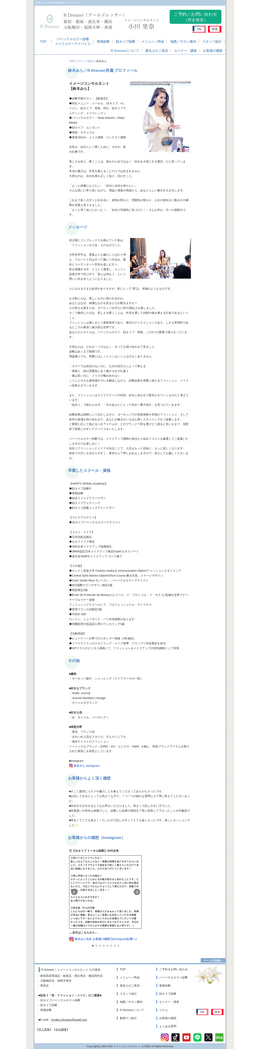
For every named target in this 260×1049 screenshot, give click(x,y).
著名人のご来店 (156, 50)
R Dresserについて (125, 50)
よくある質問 (167, 1026)
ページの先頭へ (213, 960)
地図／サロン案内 (183, 41)
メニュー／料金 (152, 41)
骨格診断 (103, 41)
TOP (43, 41)
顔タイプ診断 (125, 41)
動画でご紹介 (128, 1018)
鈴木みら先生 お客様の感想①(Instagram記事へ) (105, 939)
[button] (93, 946)
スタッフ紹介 (212, 41)
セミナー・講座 (185, 50)
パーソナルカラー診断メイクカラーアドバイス (73, 41)
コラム (163, 1010)
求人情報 (44, 1029)
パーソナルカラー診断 (173, 977)
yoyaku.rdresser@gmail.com (69, 1019)
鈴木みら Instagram (87, 765)
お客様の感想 (212, 50)
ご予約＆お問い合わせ (173, 969)
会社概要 (61, 1029)
